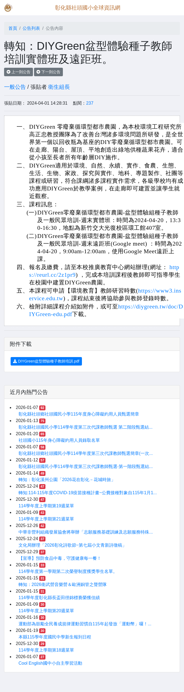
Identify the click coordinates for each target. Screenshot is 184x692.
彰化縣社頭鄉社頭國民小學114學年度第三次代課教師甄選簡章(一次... (86, 453)
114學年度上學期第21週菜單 (46, 519)
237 (89, 103)
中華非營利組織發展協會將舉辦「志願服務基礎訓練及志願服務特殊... (86, 532)
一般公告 (15, 87)
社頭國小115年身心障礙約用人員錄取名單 (59, 440)
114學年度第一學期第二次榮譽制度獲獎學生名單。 (68, 571)
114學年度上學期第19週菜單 (46, 505)
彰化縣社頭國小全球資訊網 (87, 8)
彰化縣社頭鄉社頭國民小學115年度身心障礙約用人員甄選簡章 (79, 414)
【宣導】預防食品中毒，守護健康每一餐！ (60, 558)
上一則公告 (18, 72)
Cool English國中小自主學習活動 (50, 663)
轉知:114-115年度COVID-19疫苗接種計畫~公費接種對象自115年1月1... (88, 492)
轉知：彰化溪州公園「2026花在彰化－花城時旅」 (67, 479)
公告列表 (31, 28)
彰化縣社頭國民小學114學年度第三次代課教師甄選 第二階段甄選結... (85, 427)
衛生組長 (59, 87)
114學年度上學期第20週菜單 (46, 610)
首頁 (12, 28)
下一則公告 (48, 72)
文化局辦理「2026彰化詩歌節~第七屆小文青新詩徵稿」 (73, 545)
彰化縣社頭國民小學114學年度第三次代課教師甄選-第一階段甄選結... (86, 466)
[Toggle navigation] (172, 7)
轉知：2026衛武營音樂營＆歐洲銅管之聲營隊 (63, 584)
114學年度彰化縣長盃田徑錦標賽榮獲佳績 (59, 597)
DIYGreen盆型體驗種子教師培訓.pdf (46, 361)
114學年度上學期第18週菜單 (46, 650)
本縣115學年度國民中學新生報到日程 (55, 637)
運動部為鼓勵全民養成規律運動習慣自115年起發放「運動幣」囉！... (85, 624)
